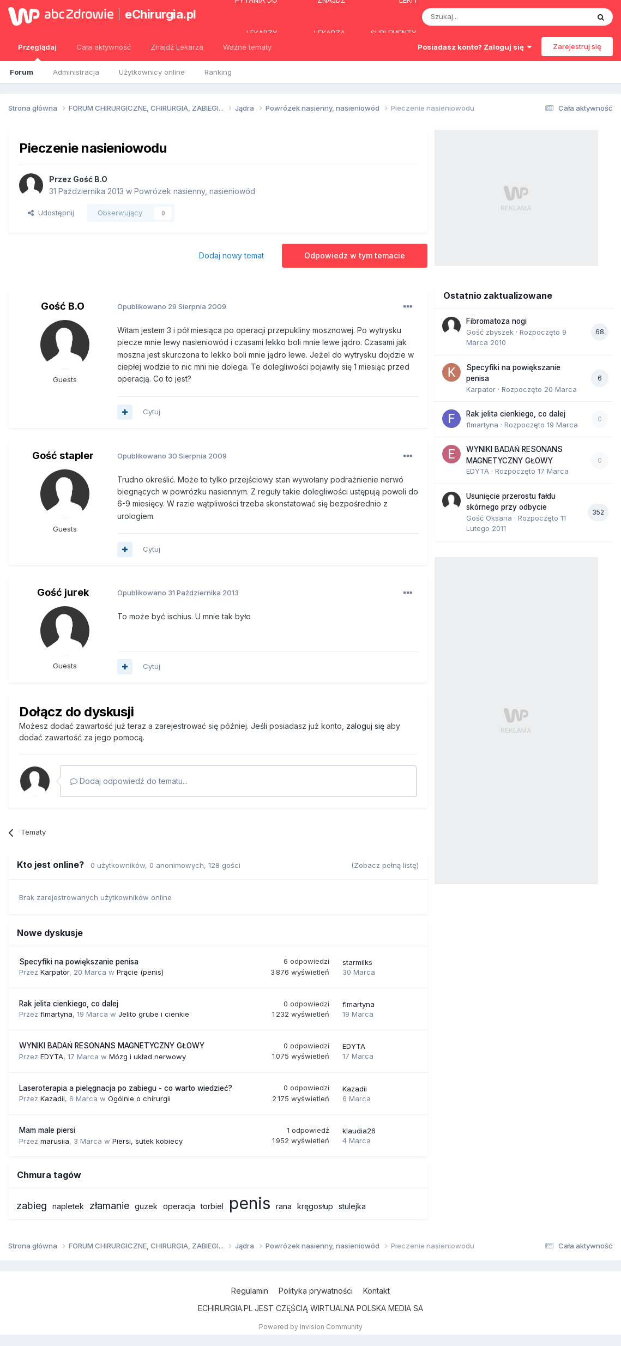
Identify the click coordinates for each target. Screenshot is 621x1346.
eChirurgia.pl (159, 14)
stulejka (352, 1206)
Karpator (54, 972)
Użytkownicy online (152, 72)
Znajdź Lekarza (176, 47)
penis (249, 1203)
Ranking (218, 72)
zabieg (31, 1205)
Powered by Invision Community (311, 1327)
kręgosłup (315, 1206)
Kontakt (376, 1290)
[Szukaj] (478, 17)
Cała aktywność (103, 47)
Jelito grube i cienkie (153, 1014)
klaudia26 (359, 1130)
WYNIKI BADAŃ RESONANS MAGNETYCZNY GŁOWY (111, 1045)
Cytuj (151, 411)
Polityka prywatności (316, 1290)
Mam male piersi (47, 1130)
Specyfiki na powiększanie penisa (78, 961)
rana (284, 1206)
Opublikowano (171, 306)
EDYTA (51, 1056)
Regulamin (249, 1290)
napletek (68, 1206)
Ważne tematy (247, 47)
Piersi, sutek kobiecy (147, 1141)
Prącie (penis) (140, 972)
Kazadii (52, 1098)
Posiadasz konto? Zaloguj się (475, 47)
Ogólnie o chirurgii (139, 1098)
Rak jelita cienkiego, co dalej (68, 1003)
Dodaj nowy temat (231, 255)
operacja (179, 1206)
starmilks (357, 962)
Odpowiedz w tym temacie (354, 255)
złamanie (109, 1205)
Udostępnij (51, 212)
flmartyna (56, 1014)
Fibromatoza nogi (496, 321)
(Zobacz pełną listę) (385, 865)
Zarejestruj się (577, 46)
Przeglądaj (37, 52)
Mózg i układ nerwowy (147, 1056)
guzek (146, 1206)
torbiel (212, 1206)
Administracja (76, 72)
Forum (21, 72)
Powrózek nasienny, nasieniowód (194, 191)
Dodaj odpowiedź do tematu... (129, 781)
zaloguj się (365, 726)
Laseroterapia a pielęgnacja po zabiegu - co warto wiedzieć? (125, 1088)
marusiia (54, 1141)
